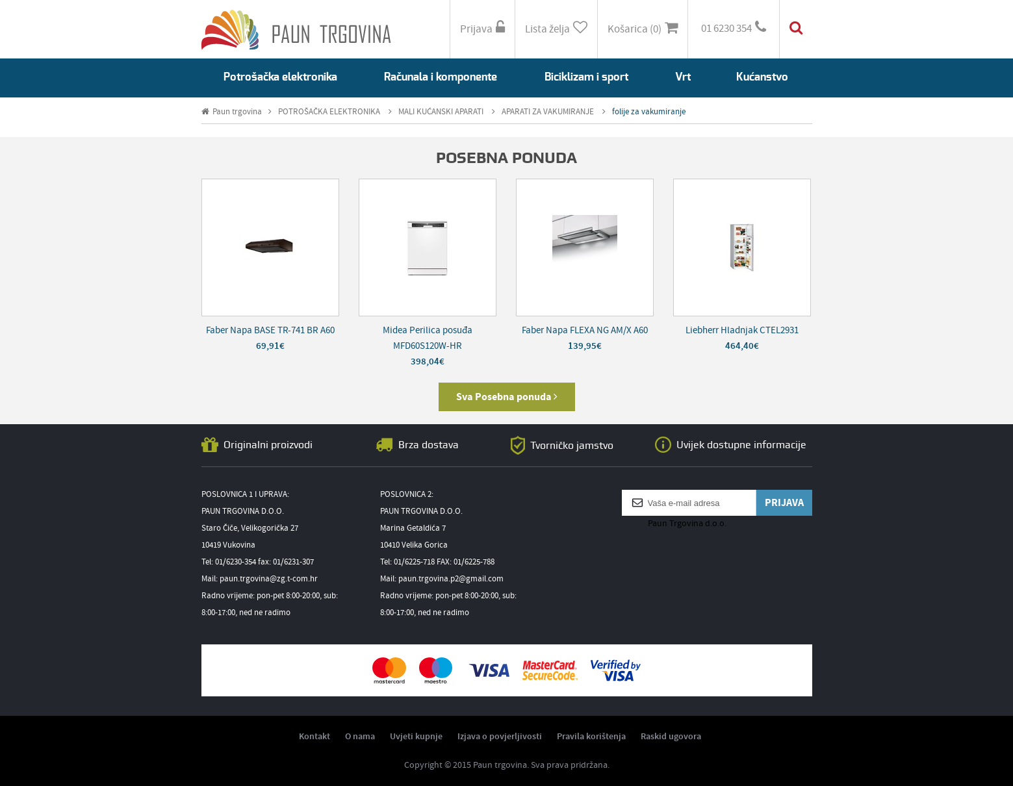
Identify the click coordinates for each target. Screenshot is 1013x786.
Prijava (482, 29)
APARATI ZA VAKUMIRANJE (554, 112)
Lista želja (556, 29)
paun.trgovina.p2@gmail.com (451, 579)
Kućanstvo (762, 76)
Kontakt (314, 736)
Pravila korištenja (591, 736)
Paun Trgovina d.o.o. (687, 523)
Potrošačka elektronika (280, 76)
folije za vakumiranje (649, 112)
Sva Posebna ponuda (507, 397)
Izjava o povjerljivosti (499, 736)
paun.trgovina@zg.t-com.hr (269, 579)
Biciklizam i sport (586, 76)
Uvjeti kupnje (416, 736)
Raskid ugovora (671, 736)
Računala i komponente (440, 76)
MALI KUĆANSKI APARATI (446, 112)
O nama (360, 736)
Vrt (683, 76)
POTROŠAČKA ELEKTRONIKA (335, 112)
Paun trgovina (236, 112)
